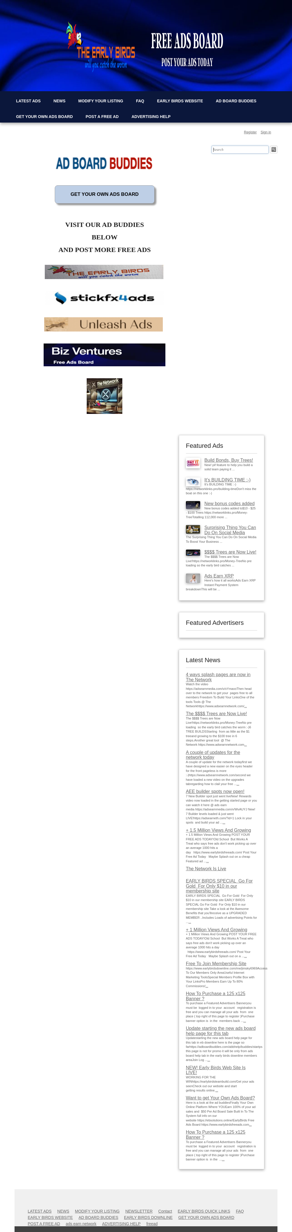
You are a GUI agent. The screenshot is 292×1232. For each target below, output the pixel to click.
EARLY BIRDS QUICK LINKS (204, 1211)
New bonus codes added (229, 503)
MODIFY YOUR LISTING (100, 101)
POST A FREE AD (102, 116)
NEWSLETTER (139, 1211)
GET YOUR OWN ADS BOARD (44, 116)
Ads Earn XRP (219, 576)
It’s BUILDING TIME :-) (227, 479)
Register (250, 132)
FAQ (140, 101)
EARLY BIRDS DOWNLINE (148, 1217)
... (245, 706)
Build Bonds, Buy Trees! (228, 460)
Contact (165, 1211)
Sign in (266, 132)
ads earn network (81, 1223)
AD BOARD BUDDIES (236, 101)
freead (152, 1223)
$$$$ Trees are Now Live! (230, 552)
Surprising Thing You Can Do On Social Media (230, 530)
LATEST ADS (28, 101)
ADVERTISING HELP (151, 116)
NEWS (60, 101)
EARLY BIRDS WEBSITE (180, 101)
